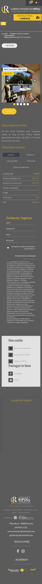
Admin (14, 512)
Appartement (9, 35)
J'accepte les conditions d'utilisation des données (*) (23, 248)
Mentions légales (17, 510)
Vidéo (9, 111)
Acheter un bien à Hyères (19, 33)
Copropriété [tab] (12, 161)
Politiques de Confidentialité (15, 320)
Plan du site (7, 510)
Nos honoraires (28, 510)
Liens (35, 510)
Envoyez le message (25, 256)
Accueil (4, 33)
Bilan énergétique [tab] (21, 167)
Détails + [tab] (30, 155)
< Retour (9, 45)
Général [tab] (11, 155)
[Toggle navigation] (3, 23)
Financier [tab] (31, 161)
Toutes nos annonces (24, 512)
